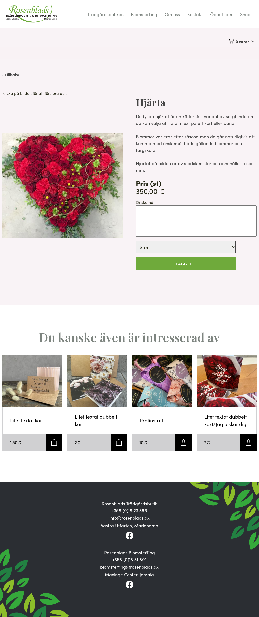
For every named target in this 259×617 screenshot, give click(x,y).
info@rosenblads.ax (129, 518)
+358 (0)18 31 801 (129, 559)
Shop (245, 14)
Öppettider (221, 14)
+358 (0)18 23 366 (129, 510)
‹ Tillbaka (10, 74)
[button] (62, 185)
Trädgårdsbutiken (105, 14)
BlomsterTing (144, 14)
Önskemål (145, 202)
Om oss (172, 14)
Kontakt (195, 14)
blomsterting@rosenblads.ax (129, 567)
